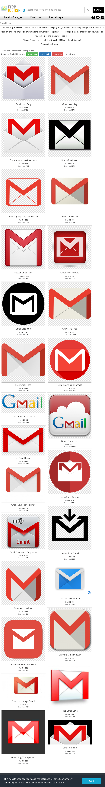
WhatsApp (32, 54)
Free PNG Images (13, 17)
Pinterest (57, 54)
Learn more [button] (58, 783)
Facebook (45, 54)
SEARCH (98, 9)
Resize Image (56, 17)
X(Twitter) (70, 54)
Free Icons (35, 17)
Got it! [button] (91, 781)
